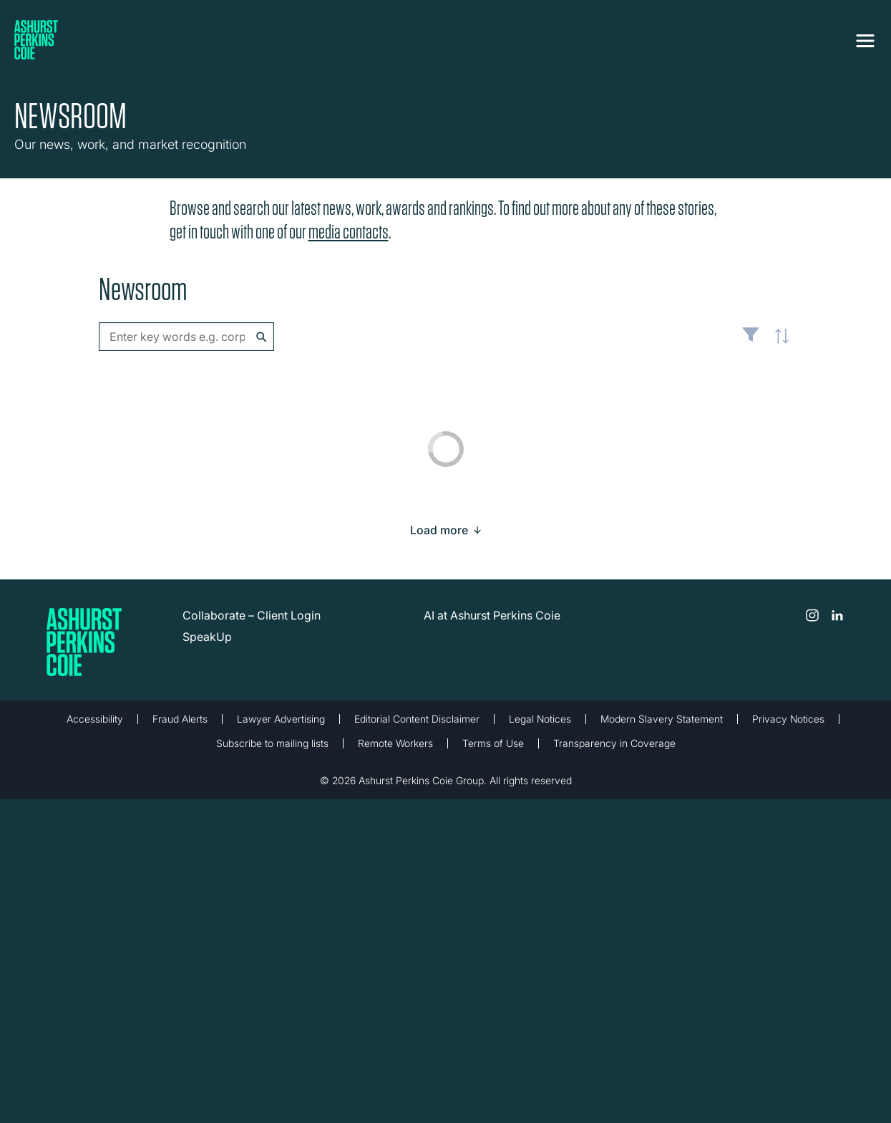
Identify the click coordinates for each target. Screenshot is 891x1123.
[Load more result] (439, 530)
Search (261, 337)
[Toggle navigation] (865, 40)
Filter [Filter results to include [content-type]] (750, 340)
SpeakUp (207, 637)
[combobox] (186, 336)
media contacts (348, 232)
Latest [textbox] (778, 344)
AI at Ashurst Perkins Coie (492, 615)
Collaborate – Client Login (251, 615)
